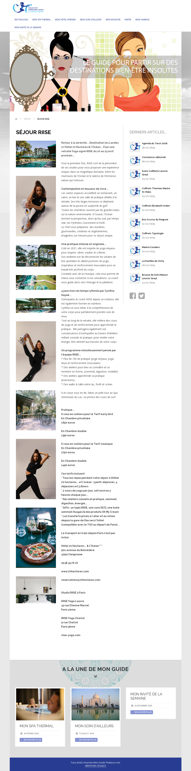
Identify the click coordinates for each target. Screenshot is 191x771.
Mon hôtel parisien (65, 20)
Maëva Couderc (151, 247)
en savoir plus (31, 740)
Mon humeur (142, 20)
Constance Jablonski (154, 157)
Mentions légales (95, 765)
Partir (128, 20)
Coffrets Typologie (153, 233)
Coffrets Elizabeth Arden (156, 205)
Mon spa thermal (41, 20)
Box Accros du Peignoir (155, 219)
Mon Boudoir (113, 20)
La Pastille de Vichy (153, 261)
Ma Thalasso (21, 20)
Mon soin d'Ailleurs (90, 20)
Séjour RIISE (43, 119)
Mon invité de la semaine (28, 27)
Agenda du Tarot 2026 (154, 143)
